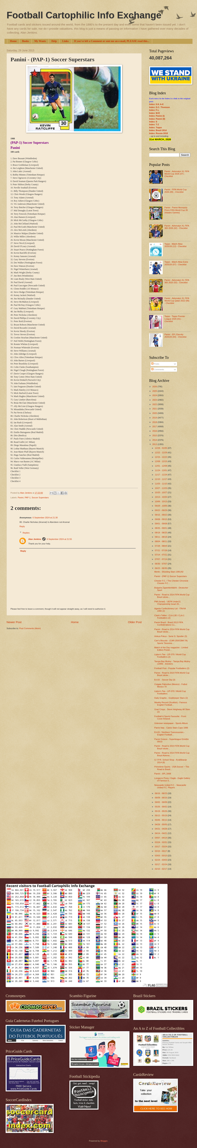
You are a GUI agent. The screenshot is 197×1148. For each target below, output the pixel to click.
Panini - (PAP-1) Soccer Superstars (170, 576)
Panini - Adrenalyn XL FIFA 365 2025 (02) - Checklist (176, 281)
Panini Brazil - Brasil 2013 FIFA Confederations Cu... (168, 623)
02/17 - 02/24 (161, 864)
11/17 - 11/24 (161, 475)
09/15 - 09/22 (161, 515)
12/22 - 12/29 (161, 452)
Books (25, 41)
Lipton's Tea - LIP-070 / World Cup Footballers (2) (170, 655)
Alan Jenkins (34, 539)
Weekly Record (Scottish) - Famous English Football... (170, 703)
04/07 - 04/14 (161, 838)
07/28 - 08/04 (161, 546)
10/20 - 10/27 (161, 492)
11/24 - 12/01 (161, 470)
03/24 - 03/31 (161, 842)
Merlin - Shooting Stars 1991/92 (168, 572)
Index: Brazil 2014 (158, 130)
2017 (155, 426)
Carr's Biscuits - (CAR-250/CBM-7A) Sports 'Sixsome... (171, 641)
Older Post (135, 622)
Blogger (103, 1141)
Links (65, 41)
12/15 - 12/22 (161, 457)
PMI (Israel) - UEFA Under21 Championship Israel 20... (167, 602)
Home (13, 41)
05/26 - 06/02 (161, 807)
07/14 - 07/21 (161, 555)
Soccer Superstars (40, 497)
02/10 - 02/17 (161, 869)
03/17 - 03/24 (161, 846)
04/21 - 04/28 (161, 829)
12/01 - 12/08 (161, 466)
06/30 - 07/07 (161, 564)
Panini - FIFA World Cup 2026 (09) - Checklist (175, 190)
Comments (157, 369)
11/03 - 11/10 (161, 484)
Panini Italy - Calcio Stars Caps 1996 (171, 728)
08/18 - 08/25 (161, 532)
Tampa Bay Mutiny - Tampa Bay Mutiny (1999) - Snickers (172, 662)
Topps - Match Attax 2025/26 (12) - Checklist (175, 245)
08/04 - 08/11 (161, 541)
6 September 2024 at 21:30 (45, 517)
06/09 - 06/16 (161, 798)
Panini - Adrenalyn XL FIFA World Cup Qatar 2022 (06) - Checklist (176, 300)
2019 (155, 418)
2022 (155, 404)
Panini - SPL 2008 (162, 774)
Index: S (153, 122)
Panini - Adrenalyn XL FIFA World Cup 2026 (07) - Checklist (176, 174)
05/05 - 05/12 (161, 820)
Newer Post (14, 622)
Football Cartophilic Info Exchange (84, 15)
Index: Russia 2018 (158, 133)
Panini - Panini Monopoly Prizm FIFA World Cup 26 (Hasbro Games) (176, 210)
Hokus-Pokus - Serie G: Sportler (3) (170, 636)
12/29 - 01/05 (161, 448)
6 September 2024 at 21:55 (59, 539)
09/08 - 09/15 (161, 519)
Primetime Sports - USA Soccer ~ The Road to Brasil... (171, 768)
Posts (155, 364)
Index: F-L (154, 110)
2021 (155, 409)
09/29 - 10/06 (161, 506)
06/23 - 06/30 (161, 568)
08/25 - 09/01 (161, 528)
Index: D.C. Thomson (159, 107)
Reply (22, 526)
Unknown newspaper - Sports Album (171, 723)
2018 (155, 422)
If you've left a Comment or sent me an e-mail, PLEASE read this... (111, 41)
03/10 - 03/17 (161, 851)
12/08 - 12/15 (161, 461)
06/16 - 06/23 (161, 793)
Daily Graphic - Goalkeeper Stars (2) (171, 698)
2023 (155, 400)
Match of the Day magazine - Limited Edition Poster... (171, 648)
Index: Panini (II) (157, 119)
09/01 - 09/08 (161, 523)
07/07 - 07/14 (161, 559)
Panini (21, 497)
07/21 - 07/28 (161, 550)
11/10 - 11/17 (161, 479)
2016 (155, 431)
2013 (155, 444)
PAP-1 (27, 497)
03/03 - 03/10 (161, 855)
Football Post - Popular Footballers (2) (171, 668)
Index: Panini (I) (157, 116)
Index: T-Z (154, 124)
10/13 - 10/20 (161, 497)
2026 (155, 386)
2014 (155, 440)
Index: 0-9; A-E (156, 104)
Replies (26, 533)
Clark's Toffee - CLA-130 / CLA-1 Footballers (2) (169, 616)
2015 (155, 435)
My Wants (40, 41)
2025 (155, 391)
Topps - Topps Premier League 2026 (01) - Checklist (174, 318)
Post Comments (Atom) (30, 628)
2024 (155, 395)
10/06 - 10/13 (161, 501)
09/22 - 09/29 (161, 510)
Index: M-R (154, 113)
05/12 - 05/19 (161, 815)
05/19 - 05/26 (161, 811)
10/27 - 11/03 (161, 488)
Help (54, 41)
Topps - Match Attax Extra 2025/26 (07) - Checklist (176, 263)
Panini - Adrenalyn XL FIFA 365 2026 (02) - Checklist (176, 227)
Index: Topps (155, 127)
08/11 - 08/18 (161, 537)
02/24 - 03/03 (161, 860)
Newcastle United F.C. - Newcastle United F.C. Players (170, 786)
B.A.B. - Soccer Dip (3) (164, 680)
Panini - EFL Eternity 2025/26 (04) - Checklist (175, 335)
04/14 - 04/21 (161, 833)
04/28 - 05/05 (161, 824)
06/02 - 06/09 (161, 802)
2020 (155, 413)
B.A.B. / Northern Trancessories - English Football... (169, 733)
